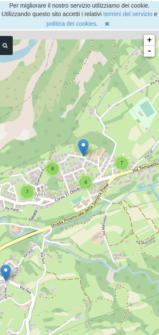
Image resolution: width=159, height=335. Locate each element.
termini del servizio (128, 14)
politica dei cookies (71, 23)
